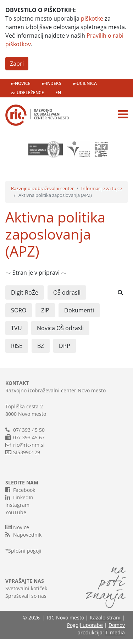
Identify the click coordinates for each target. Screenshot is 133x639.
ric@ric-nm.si (29, 444)
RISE (16, 346)
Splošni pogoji (24, 550)
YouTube (15, 512)
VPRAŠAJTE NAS (24, 581)
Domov (117, 625)
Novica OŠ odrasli (60, 328)
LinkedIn (19, 497)
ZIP (45, 310)
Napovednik (23, 534)
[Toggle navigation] (123, 114)
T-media (115, 632)
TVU (16, 328)
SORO (18, 310)
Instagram (17, 504)
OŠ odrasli (67, 292)
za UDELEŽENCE (27, 93)
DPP (64, 346)
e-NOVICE (21, 83)
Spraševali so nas (25, 595)
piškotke (92, 18)
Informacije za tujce (101, 188)
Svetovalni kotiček (26, 588)
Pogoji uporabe (85, 625)
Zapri (17, 64)
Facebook (20, 489)
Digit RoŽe (24, 292)
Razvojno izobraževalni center (42, 188)
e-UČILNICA (85, 83)
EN (58, 93)
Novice (17, 527)
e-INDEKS (51, 83)
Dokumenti (79, 310)
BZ (40, 346)
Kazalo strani (105, 617)
